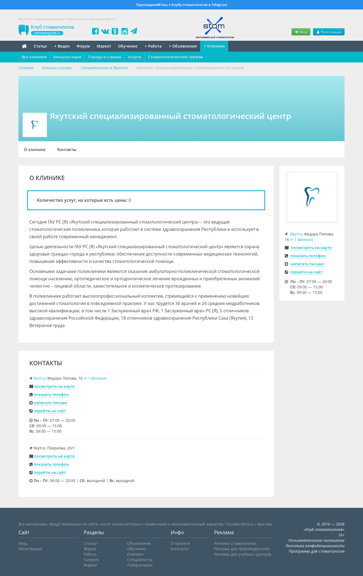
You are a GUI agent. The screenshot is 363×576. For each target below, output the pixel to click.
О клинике (34, 149)
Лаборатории (139, 565)
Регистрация (329, 32)
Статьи (40, 46)
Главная (25, 67)
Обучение (127, 46)
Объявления (183, 46)
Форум (83, 46)
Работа (153, 46)
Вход (301, 32)
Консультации (68, 56)
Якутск (39, 378)
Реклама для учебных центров (242, 554)
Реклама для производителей (242, 548)
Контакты (66, 149)
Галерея (91, 559)
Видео (62, 46)
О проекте (180, 543)
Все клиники (34, 56)
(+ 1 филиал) (95, 378)
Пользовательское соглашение (316, 540)
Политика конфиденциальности (315, 545)
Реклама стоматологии (235, 543)
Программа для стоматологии (317, 551)
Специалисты (140, 559)
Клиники (215, 46)
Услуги (134, 56)
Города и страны (104, 56)
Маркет (104, 46)
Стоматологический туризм (175, 56)
